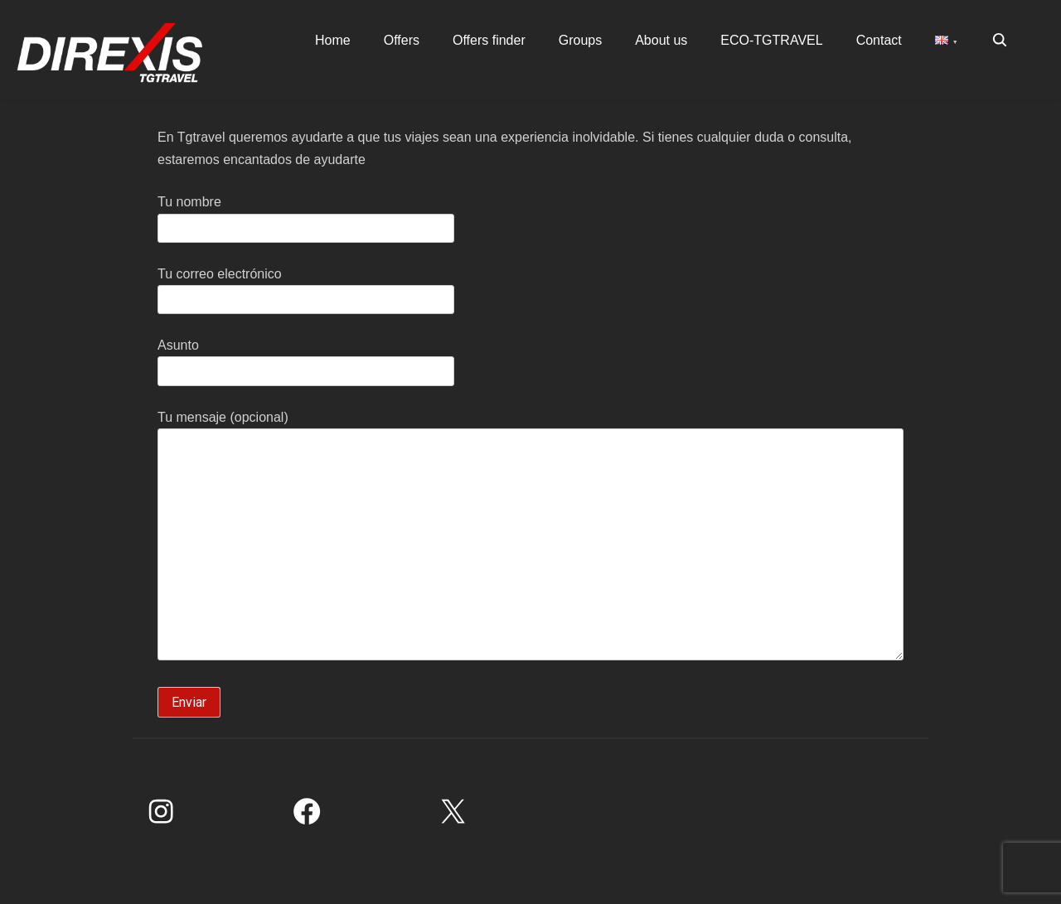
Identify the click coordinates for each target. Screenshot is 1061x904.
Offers (401, 40)
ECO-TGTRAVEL (771, 40)
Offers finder (489, 40)
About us (661, 40)
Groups (580, 40)
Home (333, 40)
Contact (879, 40)
